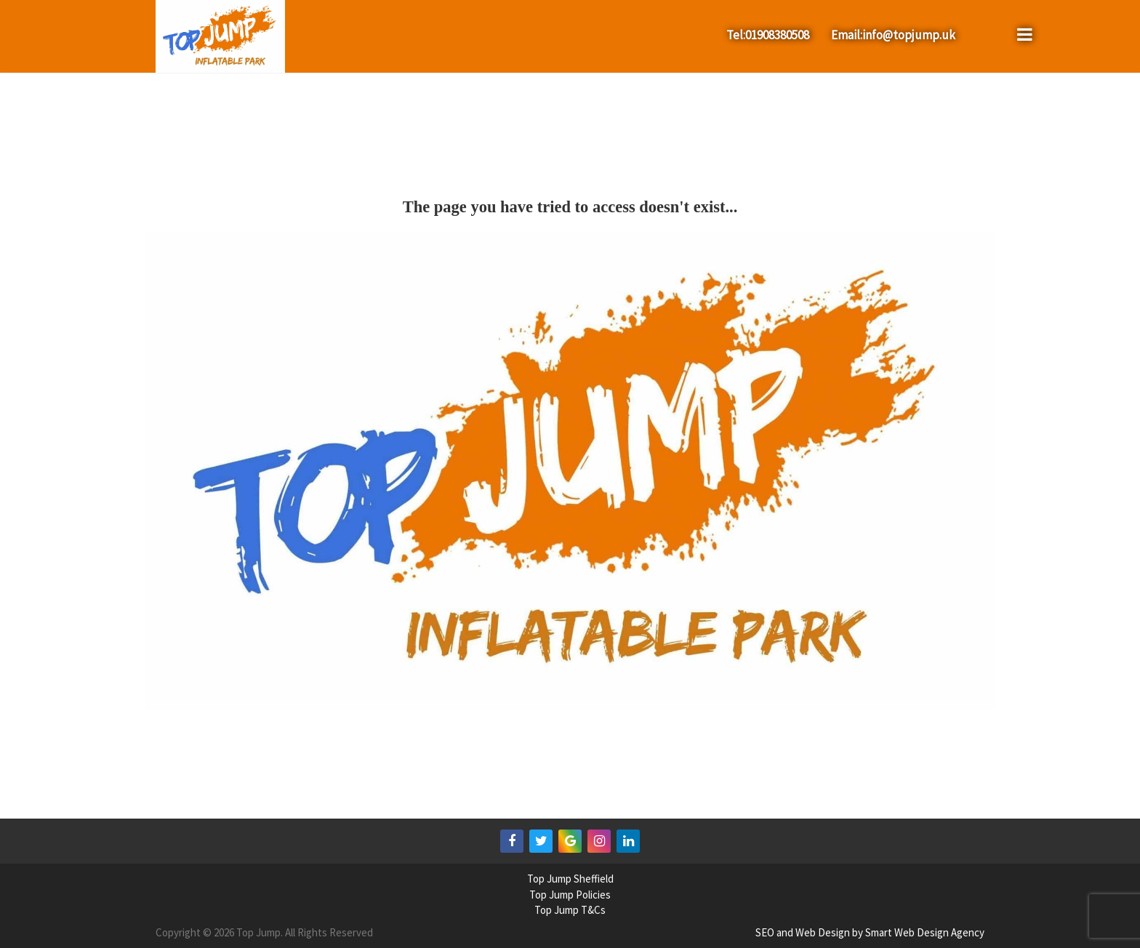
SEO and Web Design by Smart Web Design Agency (869, 932)
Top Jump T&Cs (570, 910)
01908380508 (777, 35)
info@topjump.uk (908, 35)
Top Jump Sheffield (570, 878)
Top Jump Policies (570, 894)
